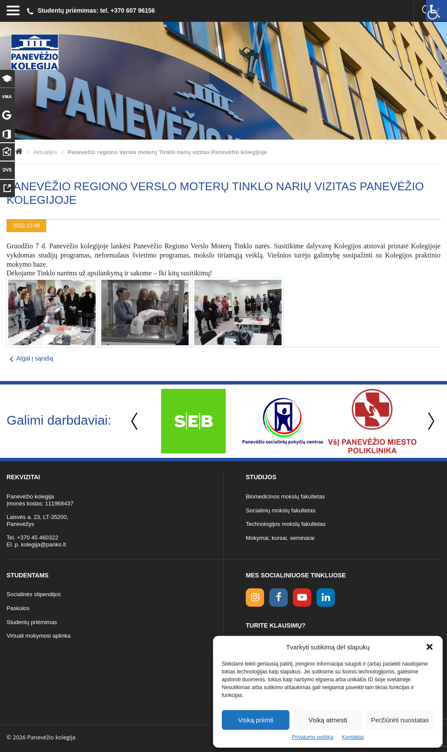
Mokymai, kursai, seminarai (280, 538)
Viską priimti (255, 720)
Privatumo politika (313, 737)
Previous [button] (135, 421)
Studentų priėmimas (32, 622)
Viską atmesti (328, 720)
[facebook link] (278, 597)
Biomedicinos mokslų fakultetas (285, 496)
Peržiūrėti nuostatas (400, 720)
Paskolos (18, 608)
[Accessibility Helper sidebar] (436, 10)
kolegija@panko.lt (43, 544)
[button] (429, 646)
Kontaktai (353, 737)
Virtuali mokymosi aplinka (38, 635)
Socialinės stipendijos (34, 594)
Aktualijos (45, 152)
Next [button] (429, 421)
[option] (193, 421)
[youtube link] (302, 597)
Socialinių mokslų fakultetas (281, 510)
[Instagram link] (255, 597)
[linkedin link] (325, 597)
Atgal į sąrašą (34, 358)
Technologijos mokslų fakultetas (286, 524)
